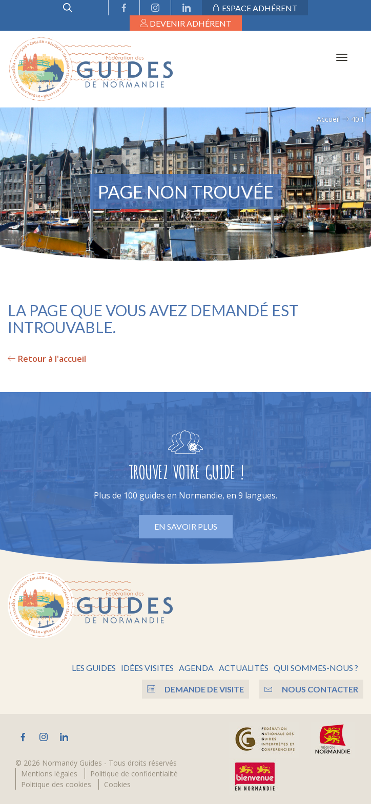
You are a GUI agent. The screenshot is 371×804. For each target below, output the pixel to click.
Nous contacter (311, 689)
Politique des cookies (56, 784)
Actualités (244, 667)
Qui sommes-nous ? (316, 667)
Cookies (117, 784)
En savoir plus (185, 526)
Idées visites (147, 667)
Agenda (196, 667)
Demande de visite (195, 689)
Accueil (328, 119)
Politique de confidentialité (134, 773)
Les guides (94, 667)
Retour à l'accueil (47, 358)
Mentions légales (49, 773)
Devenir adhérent (186, 23)
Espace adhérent (255, 8)
